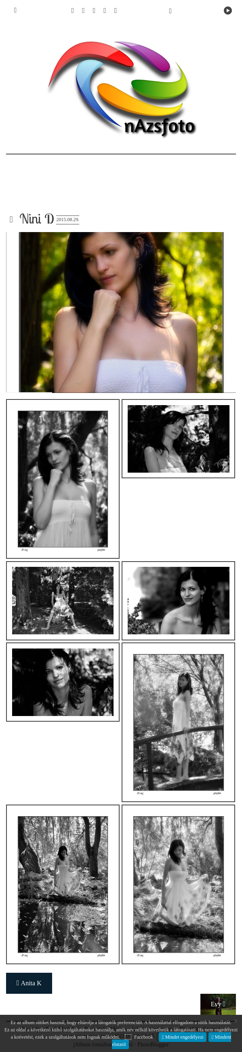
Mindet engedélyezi (184, 1037)
